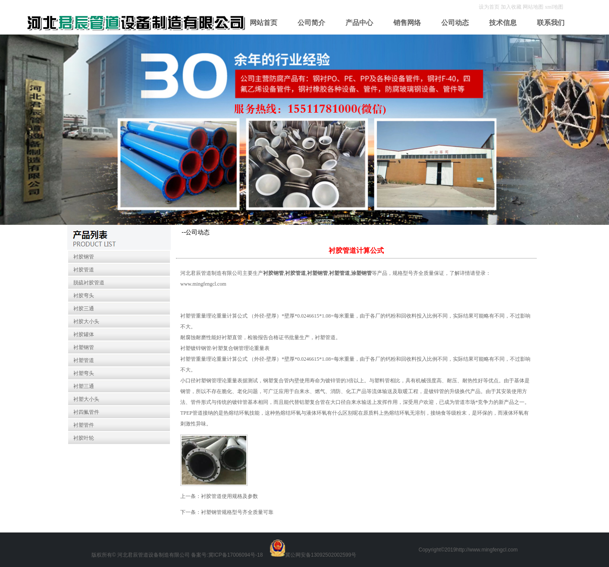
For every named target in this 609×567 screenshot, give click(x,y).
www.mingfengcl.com (203, 284)
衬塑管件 (83, 425)
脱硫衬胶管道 (88, 283)
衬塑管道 (83, 360)
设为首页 (490, 7)
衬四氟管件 (86, 412)
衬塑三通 (83, 386)
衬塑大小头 (86, 399)
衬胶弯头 (83, 296)
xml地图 (554, 7)
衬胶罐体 (83, 334)
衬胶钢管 (83, 257)
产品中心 (359, 22)
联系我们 (551, 22)
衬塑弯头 (83, 373)
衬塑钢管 (83, 347)
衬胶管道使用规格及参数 (229, 496)
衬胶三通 (83, 309)
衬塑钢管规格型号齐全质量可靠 (237, 512)
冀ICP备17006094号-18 (235, 555)
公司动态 (455, 22)
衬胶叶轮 (83, 438)
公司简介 (311, 22)
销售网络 (407, 22)
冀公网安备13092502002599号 (320, 555)
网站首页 (263, 22)
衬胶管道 (83, 270)
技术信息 (503, 22)
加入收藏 (512, 7)
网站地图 (533, 7)
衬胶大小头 (86, 321)
